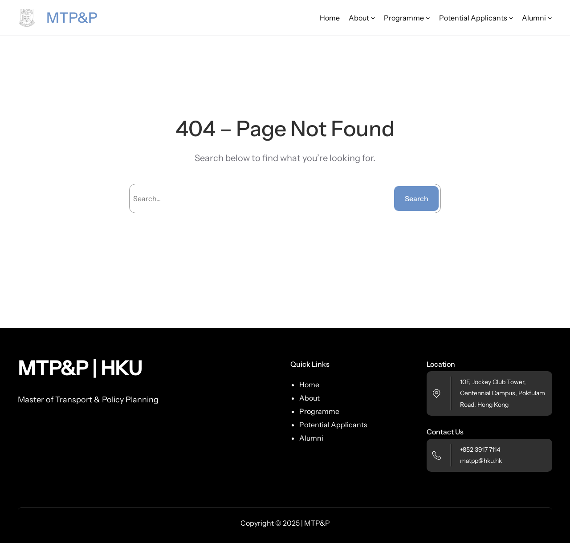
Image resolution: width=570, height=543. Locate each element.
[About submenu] (362, 18)
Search (416, 198)
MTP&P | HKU (80, 368)
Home (330, 17)
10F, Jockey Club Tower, (493, 382)
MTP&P (72, 17)
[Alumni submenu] (537, 18)
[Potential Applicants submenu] (476, 18)
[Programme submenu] (407, 18)
